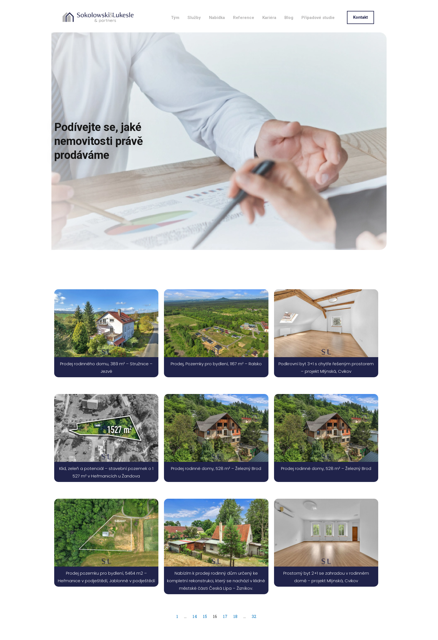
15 (205, 630)
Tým (175, 25)
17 (225, 630)
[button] (360, 25)
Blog (288, 25)
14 (194, 630)
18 (235, 630)
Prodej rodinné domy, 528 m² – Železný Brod (216, 482)
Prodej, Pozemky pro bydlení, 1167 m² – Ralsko (216, 377)
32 (254, 630)
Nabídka (217, 25)
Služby (194, 25)
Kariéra (269, 25)
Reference (243, 25)
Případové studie (318, 25)
